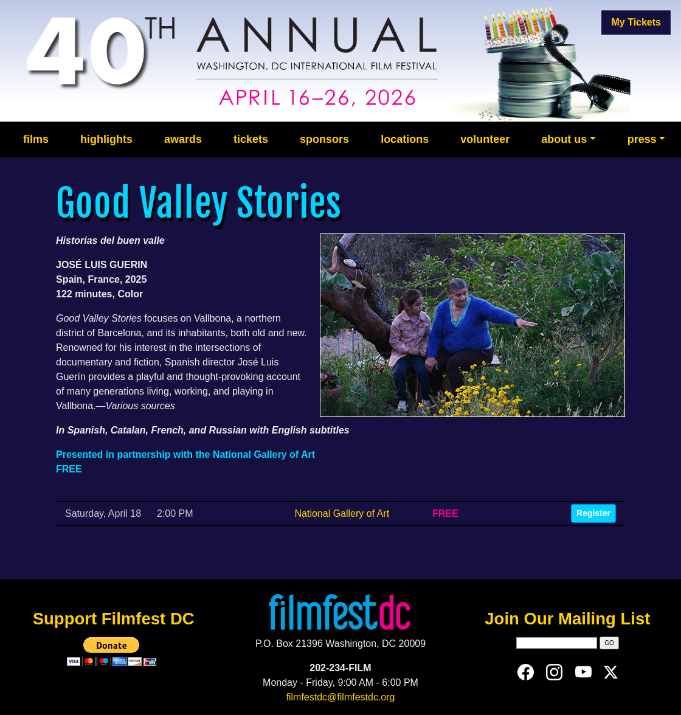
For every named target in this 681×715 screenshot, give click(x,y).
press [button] (642, 139)
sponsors (324, 139)
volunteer (485, 139)
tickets (250, 139)
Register (593, 513)
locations (405, 139)
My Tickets (636, 22)
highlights (106, 139)
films (36, 139)
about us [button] (564, 139)
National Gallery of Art (341, 513)
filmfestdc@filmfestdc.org (340, 697)
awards (183, 139)
